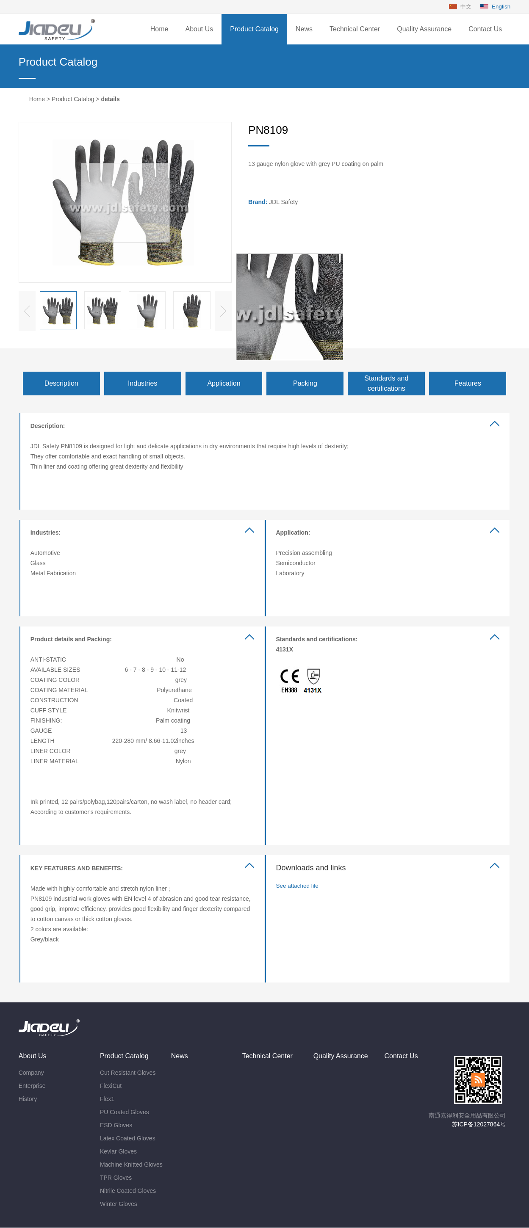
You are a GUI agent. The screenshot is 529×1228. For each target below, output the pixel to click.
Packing (305, 383)
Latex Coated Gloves (127, 1138)
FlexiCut (111, 1086)
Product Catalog (254, 29)
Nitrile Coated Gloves (128, 1191)
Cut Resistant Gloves (128, 1073)
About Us (199, 29)
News (304, 29)
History (28, 1099)
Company (31, 1073)
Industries (142, 383)
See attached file (298, 886)
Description (61, 383)
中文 (463, 6)
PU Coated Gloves (124, 1112)
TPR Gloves (116, 1178)
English (500, 6)
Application (223, 383)
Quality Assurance (424, 29)
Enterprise (32, 1086)
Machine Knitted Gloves (131, 1165)
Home (159, 29)
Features (467, 383)
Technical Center (355, 29)
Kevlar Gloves (118, 1151)
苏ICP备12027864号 (479, 1124)
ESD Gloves (116, 1125)
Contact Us (485, 29)
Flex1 (107, 1099)
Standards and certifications (386, 383)
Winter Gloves (118, 1204)
